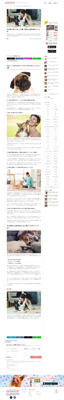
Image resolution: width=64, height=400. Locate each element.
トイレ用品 (47, 131)
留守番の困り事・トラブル (48, 164)
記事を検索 (49, 3)
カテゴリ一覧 (45, 3)
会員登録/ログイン (55, 3)
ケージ (55, 131)
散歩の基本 (55, 121)
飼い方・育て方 (48, 104)
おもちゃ (48, 141)
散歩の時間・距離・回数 (48, 126)
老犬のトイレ (48, 169)
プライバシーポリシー (39, 392)
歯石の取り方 (55, 181)
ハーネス (55, 136)
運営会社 (37, 393)
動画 (55, 114)
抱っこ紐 (48, 158)
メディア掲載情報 (38, 394)
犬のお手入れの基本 (55, 176)
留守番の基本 (55, 158)
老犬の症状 (47, 176)
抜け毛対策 (47, 179)
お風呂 (55, 179)
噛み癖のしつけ (56, 119)
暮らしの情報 (55, 109)
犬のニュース (48, 109)
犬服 (48, 153)
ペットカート (48, 146)
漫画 (48, 114)
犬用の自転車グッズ (55, 151)
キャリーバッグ (56, 146)
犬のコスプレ (55, 153)
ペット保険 (23, 392)
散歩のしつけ (48, 124)
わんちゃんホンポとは (32, 391)
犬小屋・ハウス (48, 136)
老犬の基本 (55, 163)
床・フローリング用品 (48, 151)
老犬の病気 (55, 174)
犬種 (55, 104)
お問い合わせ (30, 394)
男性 (39, 348)
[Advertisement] (15, 46)
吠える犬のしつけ (48, 119)
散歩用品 (55, 124)
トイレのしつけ (48, 121)
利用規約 (30, 393)
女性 (33, 348)
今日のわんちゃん (24, 391)
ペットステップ (48, 156)
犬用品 (55, 129)
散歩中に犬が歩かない (56, 126)
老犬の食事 (55, 169)
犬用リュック (48, 148)
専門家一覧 (37, 391)
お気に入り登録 (39, 38)
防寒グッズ (55, 156)
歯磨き (48, 181)
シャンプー (55, 141)
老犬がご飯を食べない (48, 174)
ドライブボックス (55, 148)
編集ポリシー (30, 392)
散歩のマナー (48, 129)
